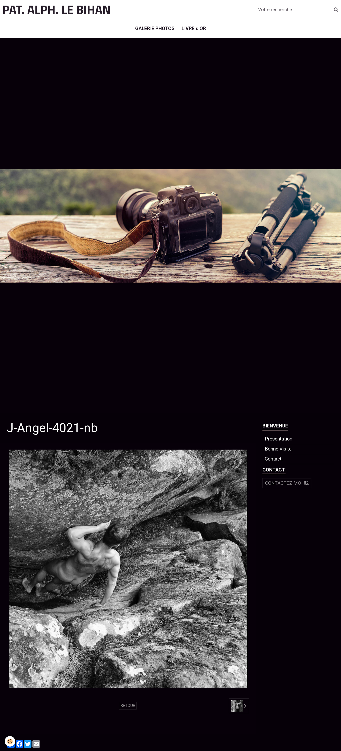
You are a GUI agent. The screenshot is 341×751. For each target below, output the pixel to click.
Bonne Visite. (279, 449)
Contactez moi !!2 (287, 483)
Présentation (278, 439)
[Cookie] (10, 741)
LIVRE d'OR (194, 28)
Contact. (274, 459)
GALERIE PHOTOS (155, 28)
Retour (128, 705)
